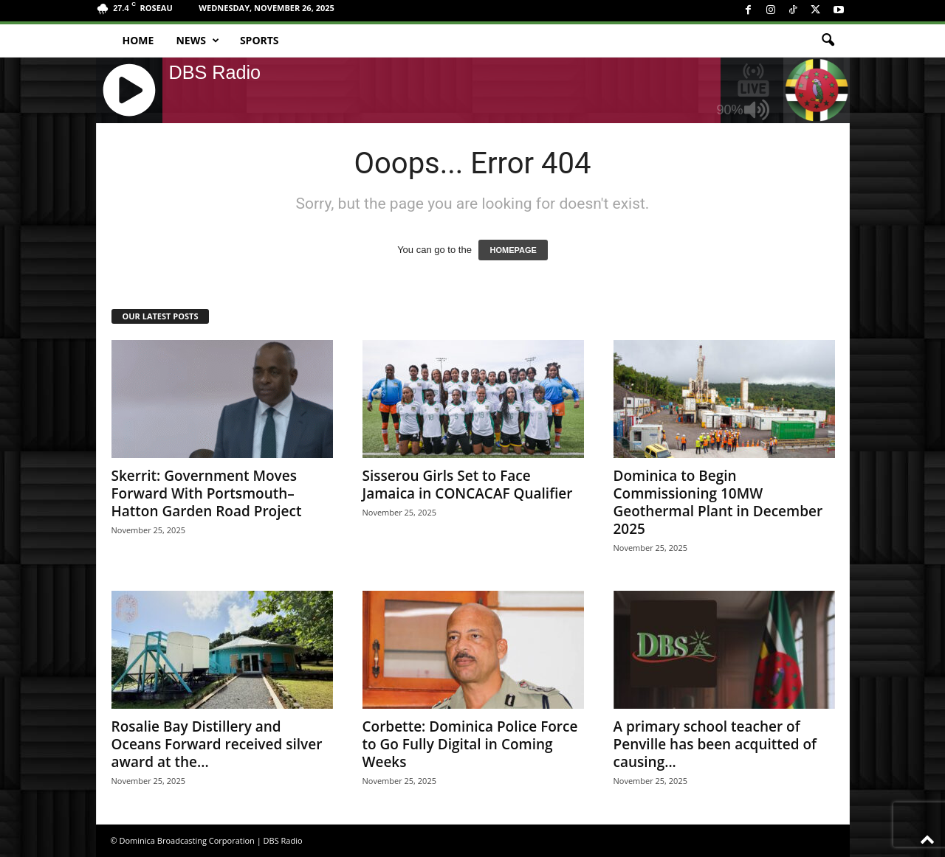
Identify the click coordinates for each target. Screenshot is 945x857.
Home (138, 40)
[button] (827, 40)
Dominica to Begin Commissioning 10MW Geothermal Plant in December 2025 (718, 502)
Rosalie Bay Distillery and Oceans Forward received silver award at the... (217, 744)
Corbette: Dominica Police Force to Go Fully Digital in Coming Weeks (470, 744)
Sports (259, 40)
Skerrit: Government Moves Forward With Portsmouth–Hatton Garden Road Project (206, 493)
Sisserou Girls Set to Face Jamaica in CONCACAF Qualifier (467, 484)
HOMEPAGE (512, 250)
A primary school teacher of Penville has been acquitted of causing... (715, 744)
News (197, 40)
